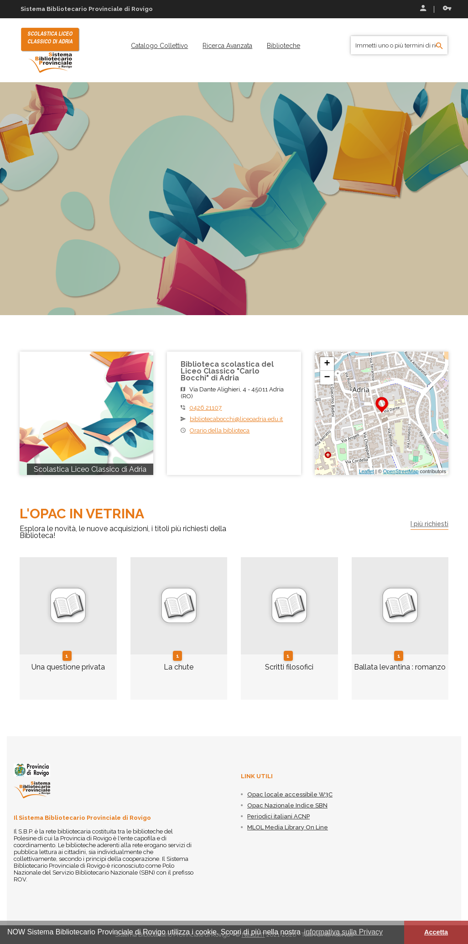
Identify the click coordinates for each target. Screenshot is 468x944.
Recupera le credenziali (447, 8)
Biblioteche (283, 45)
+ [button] (327, 364)
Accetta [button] (436, 932)
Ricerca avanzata (227, 45)
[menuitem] (159, 45)
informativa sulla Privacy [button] (343, 932)
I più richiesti (429, 523)
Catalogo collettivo (159, 45)
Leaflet (366, 471)
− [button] (327, 378)
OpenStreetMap (401, 471)
